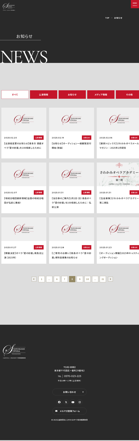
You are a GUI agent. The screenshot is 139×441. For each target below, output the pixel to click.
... (47, 279)
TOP (107, 17)
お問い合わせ (69, 392)
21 (105, 279)
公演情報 (43, 94)
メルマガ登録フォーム (70, 411)
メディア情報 (101, 94)
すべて (15, 94)
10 (88, 279)
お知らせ (72, 94)
